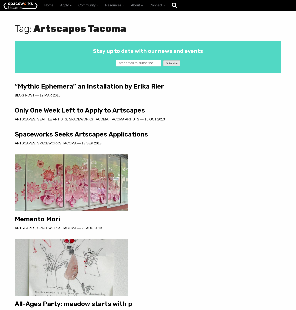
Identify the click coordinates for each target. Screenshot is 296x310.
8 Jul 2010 (103, 219)
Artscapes (25, 134)
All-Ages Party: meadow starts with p (73, 210)
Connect (156, 5)
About (135, 5)
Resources (113, 5)
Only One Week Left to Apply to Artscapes (199, 90)
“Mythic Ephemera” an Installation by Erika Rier (73, 90)
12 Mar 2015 (50, 103)
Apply (64, 5)
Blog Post (24, 103)
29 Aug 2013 (227, 193)
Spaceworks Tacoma (56, 134)
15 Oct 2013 (165, 108)
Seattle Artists (188, 103)
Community (87, 5)
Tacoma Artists (260, 103)
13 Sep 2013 (92, 134)
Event (42, 219)
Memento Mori (173, 184)
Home (48, 5)
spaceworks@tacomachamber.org (250, 280)
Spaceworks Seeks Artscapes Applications (61, 121)
